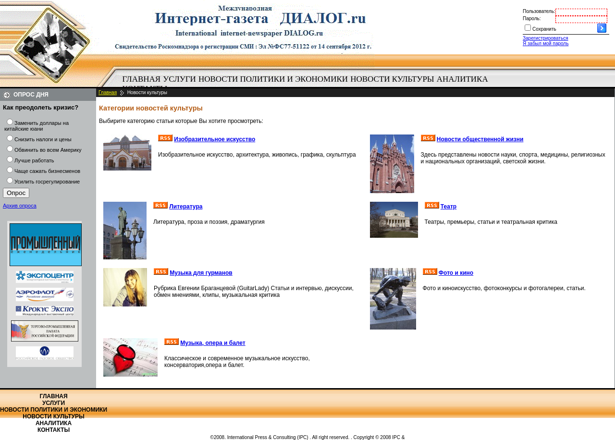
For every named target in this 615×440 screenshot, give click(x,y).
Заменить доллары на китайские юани (36, 126)
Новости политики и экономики (273, 79)
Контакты (53, 430)
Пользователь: (539, 11)
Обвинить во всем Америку (47, 150)
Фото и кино (456, 272)
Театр (448, 206)
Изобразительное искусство (214, 139)
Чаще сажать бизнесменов (47, 171)
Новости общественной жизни (480, 139)
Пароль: (532, 18)
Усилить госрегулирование (47, 181)
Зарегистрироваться (545, 38)
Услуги (179, 79)
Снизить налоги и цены (43, 139)
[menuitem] (141, 79)
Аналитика (462, 79)
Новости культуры (392, 79)
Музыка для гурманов (201, 272)
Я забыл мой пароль (545, 43)
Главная (142, 79)
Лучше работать (34, 160)
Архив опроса (20, 205)
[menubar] (307, 84)
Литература (185, 206)
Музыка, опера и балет (212, 343)
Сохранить (544, 29)
